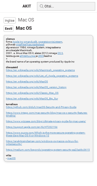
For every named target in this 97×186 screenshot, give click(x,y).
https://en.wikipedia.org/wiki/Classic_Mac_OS (32, 92)
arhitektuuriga (27, 56)
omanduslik (30, 41)
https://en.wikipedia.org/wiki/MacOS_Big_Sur (32, 98)
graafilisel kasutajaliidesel (30, 44)
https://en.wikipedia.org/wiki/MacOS (27, 81)
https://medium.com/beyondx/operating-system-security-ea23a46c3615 (48, 149)
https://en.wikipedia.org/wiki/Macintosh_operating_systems (40, 70)
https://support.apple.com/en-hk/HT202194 (31, 127)
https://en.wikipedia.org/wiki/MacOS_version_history (36, 87)
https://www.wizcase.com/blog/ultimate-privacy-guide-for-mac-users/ (46, 121)
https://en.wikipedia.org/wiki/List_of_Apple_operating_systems (42, 75)
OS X (60, 53)
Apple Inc (17, 41)
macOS (11, 158)
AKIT (27, 6)
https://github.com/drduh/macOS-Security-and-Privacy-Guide (41, 107)
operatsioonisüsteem (50, 41)
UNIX (41, 56)
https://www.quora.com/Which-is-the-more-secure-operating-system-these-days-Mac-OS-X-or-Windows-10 (45, 134)
